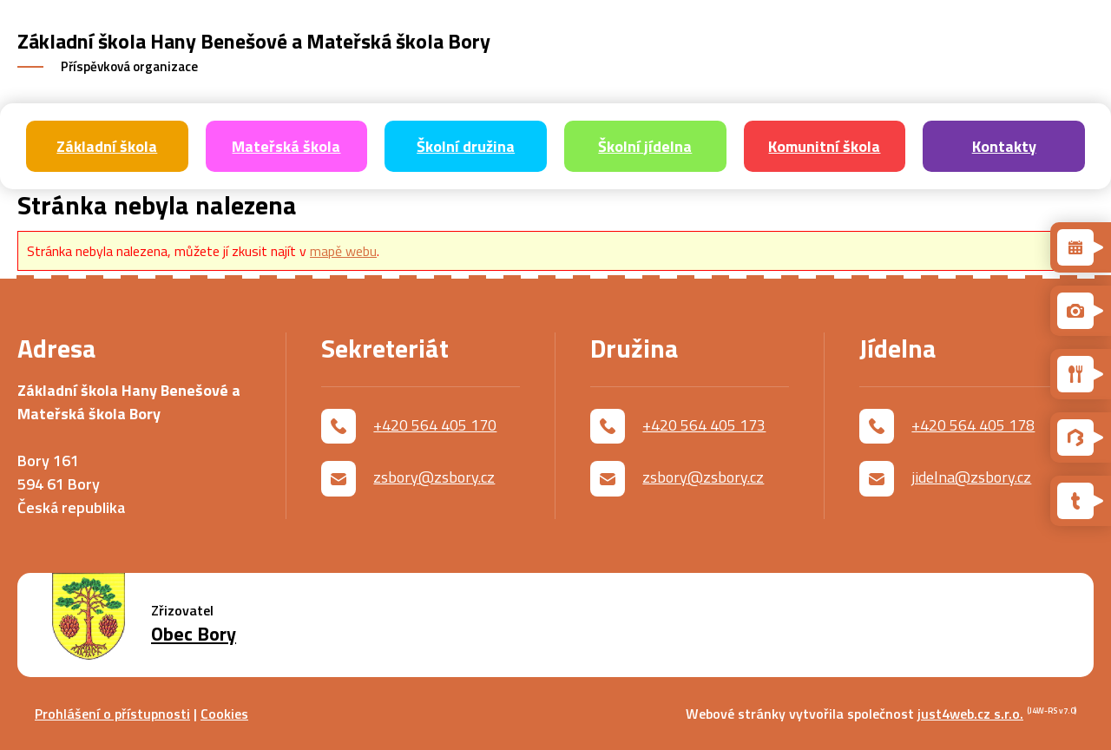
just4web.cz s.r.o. (970, 713)
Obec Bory (193, 634)
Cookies (224, 713)
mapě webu (343, 250)
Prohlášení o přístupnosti (112, 713)
